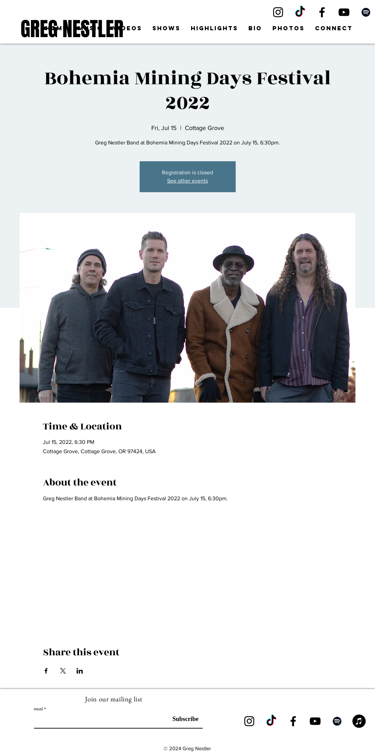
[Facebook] (322, 12)
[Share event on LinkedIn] (80, 671)
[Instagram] (278, 12)
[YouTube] (344, 12)
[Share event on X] (63, 671)
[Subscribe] (181, 719)
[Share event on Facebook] (46, 671)
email (38, 709)
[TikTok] (300, 12)
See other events (187, 181)
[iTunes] (359, 721)
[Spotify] (366, 12)
